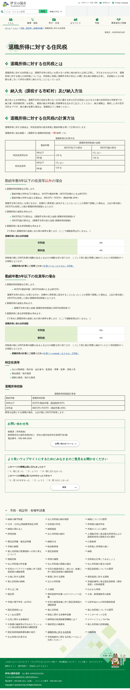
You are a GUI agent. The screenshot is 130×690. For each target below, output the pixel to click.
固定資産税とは (15, 611)
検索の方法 (54, 12)
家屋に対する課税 (56, 578)
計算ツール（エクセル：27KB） (59, 266)
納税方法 (52, 543)
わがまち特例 (94, 591)
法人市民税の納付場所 (58, 521)
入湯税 (51, 591)
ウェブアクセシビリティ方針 (43, 663)
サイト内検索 (2, 12)
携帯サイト (9, 668)
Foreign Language (121, 3)
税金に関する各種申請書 (59, 616)
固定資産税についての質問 (100, 570)
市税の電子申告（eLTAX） (20, 604)
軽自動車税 (53, 548)
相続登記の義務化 (56, 626)
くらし (15, 28)
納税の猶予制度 (15, 521)
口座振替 (92, 543)
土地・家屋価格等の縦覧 (99, 596)
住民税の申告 (54, 526)
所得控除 (12, 535)
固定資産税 (53, 553)
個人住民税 (53, 611)
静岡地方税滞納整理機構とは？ (62, 621)
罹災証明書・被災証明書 (19, 543)
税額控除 (12, 561)
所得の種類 (53, 561)
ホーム (8, 28)
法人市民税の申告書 (17, 565)
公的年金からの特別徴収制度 (101, 604)
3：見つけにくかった (59, 481)
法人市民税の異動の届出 (59, 565)
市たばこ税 (13, 591)
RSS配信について (66, 663)
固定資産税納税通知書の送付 (21, 634)
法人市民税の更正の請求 (99, 565)
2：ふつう (33, 472)
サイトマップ (94, 663)
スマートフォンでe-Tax (99, 621)
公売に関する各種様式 (18, 621)
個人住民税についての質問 (100, 611)
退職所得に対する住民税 (59, 634)
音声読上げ (106, 2)
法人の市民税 (54, 583)
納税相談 (52, 531)
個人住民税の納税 (16, 583)
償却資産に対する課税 (98, 578)
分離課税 (92, 634)
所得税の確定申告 (96, 526)
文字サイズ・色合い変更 (89, 2)
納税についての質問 (97, 521)
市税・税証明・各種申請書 (31, 28)
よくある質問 (14, 616)
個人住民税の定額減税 (98, 626)
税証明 (11, 596)
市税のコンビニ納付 (97, 531)
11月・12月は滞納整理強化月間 (23, 526)
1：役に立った (17, 472)
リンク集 (81, 663)
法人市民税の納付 (56, 535)
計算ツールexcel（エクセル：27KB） (61, 353)
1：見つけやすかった (20, 481)
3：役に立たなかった (52, 472)
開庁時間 (22, 668)
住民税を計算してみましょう (101, 561)
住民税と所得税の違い (98, 548)
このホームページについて (16, 663)
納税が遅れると (15, 531)
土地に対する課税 (16, 578)
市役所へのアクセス (37, 668)
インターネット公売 (97, 616)
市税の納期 (13, 548)
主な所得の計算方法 (17, 638)
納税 (90, 553)
